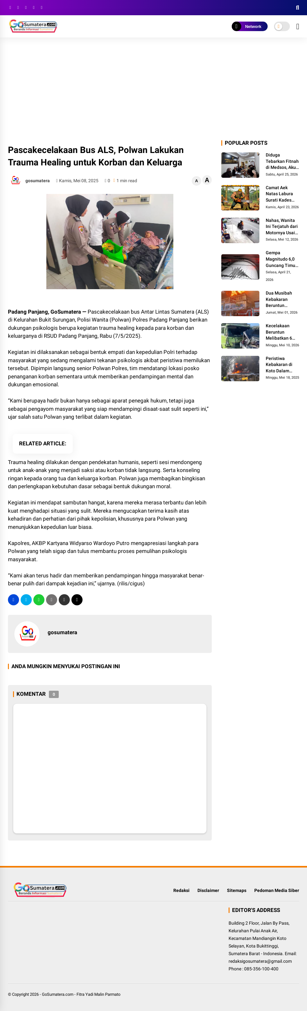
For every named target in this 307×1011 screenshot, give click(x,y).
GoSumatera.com (57, 994)
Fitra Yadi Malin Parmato (98, 994)
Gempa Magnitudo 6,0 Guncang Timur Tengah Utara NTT (281, 259)
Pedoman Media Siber (276, 890)
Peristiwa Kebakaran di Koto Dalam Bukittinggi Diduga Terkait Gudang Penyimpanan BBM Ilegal (280, 365)
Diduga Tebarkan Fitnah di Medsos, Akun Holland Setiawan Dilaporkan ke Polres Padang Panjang (282, 161)
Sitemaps (236, 890)
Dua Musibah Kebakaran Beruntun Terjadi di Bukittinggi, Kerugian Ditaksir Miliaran (282, 299)
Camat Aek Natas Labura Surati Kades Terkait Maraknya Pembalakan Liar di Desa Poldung (279, 194)
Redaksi (181, 890)
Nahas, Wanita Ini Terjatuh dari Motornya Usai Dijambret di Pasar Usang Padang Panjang (282, 227)
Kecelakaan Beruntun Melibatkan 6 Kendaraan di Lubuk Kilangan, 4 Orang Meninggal (282, 332)
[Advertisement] (153, 91)
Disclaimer (208, 890)
